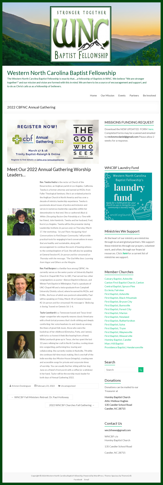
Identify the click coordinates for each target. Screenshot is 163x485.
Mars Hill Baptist (114, 343)
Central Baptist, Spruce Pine (120, 286)
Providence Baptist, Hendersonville (124, 347)
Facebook (78, 479)
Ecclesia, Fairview (114, 290)
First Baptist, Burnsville (117, 305)
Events (122, 95)
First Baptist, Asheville (117, 293)
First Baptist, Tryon (115, 328)
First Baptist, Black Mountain (121, 297)
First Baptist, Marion (116, 312)
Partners (134, 95)
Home (93, 95)
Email (86, 479)
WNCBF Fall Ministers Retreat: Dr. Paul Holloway (40, 397)
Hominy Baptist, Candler (118, 339)
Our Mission (107, 95)
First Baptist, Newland (117, 316)
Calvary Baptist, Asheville (118, 278)
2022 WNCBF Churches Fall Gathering (72, 405)
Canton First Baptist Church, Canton (124, 282)
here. (151, 129)
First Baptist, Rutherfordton (120, 320)
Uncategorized (68, 385)
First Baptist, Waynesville (118, 331)
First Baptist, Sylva (115, 324)
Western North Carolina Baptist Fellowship (61, 72)
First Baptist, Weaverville (118, 335)
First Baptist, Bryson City (118, 301)
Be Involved (149, 95)
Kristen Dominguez (21, 385)
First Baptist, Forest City (118, 309)
